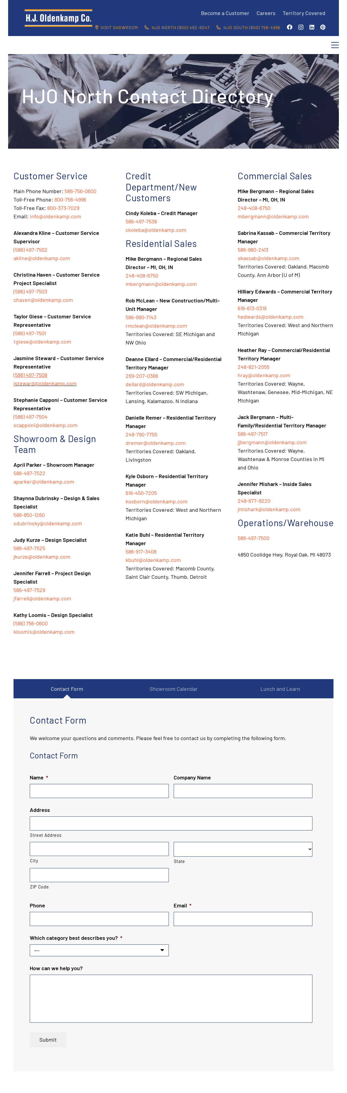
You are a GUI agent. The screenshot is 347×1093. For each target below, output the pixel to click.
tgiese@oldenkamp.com (42, 341)
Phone (37, 905)
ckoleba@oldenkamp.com (156, 229)
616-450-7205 (141, 493)
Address (40, 809)
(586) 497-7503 (30, 291)
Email (182, 905)
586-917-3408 (141, 551)
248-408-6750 (142, 275)
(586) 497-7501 (30, 333)
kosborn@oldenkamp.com (156, 501)
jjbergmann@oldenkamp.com (272, 442)
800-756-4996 (70, 199)
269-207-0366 (142, 375)
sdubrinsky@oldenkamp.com (48, 523)
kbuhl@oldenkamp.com (153, 560)
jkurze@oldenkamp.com (42, 556)
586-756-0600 (80, 191)
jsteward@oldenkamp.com (45, 383)
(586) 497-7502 (30, 249)
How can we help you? (56, 968)
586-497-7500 (253, 538)
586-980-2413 (253, 249)
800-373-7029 (63, 208)
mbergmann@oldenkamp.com (161, 284)
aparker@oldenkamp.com (44, 481)
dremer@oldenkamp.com (156, 442)
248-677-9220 (254, 500)
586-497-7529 (29, 590)
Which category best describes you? (76, 937)
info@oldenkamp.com (55, 216)
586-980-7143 (141, 317)
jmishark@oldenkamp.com (269, 509)
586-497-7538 (141, 221)
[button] (335, 45)
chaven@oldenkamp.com (43, 299)
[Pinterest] (322, 27)
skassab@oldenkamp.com (268, 258)
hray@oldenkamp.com (264, 375)
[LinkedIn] (311, 27)
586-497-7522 (29, 473)
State (179, 861)
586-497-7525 (29, 548)
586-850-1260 (29, 515)
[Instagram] (300, 27)
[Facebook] (289, 27)
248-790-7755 (141, 434)
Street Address (45, 835)
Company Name (192, 777)
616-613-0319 (252, 308)
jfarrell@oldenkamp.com (42, 598)
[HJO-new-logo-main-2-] (58, 18)
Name (39, 777)
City (34, 860)
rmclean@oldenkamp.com (156, 325)
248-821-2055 (253, 366)
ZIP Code (39, 886)
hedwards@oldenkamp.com (270, 316)
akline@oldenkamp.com (42, 258)
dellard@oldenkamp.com (155, 384)
